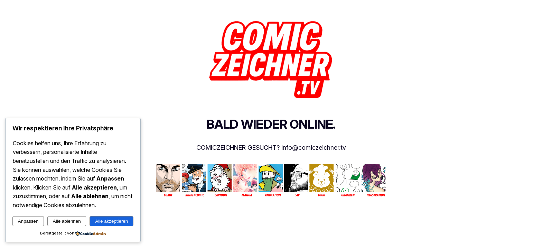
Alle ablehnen (67, 221)
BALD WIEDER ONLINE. (270, 124)
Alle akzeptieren (111, 221)
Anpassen (28, 221)
